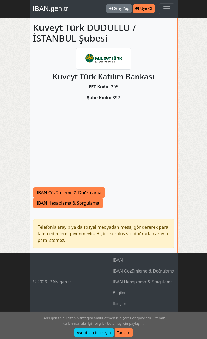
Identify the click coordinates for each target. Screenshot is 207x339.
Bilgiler (119, 293)
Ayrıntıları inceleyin (94, 332)
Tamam (124, 332)
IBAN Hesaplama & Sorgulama (68, 203)
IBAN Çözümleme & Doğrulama (69, 193)
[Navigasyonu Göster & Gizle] (166, 8)
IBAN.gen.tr (50, 8)
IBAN (118, 260)
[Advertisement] (103, 146)
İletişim (119, 304)
